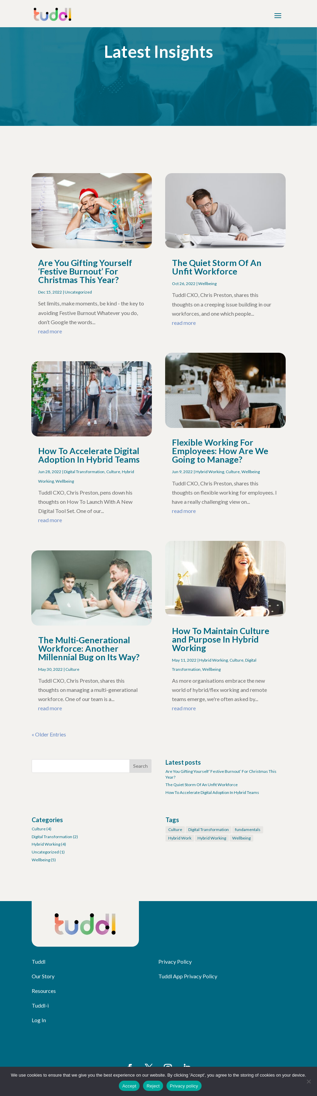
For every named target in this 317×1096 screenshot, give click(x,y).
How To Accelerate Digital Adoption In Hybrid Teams (89, 455)
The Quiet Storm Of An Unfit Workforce (216, 267)
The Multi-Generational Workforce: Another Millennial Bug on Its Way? (89, 648)
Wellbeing (65, 481)
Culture (113, 471)
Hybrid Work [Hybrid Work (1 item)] (179, 838)
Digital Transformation (84, 471)
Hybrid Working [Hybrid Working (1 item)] (211, 838)
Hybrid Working (209, 471)
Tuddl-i (40, 1005)
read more (50, 331)
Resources (44, 990)
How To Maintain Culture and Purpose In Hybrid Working (220, 639)
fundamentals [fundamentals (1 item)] (247, 829)
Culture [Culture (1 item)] (175, 829)
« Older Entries (49, 734)
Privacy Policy (175, 961)
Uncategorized (78, 292)
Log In (39, 1020)
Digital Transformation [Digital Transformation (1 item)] (208, 829)
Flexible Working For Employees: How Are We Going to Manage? (220, 450)
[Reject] (308, 1081)
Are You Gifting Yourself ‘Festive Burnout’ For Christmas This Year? (85, 271)
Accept (129, 1086)
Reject (152, 1086)
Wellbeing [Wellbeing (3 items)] (241, 838)
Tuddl (38, 961)
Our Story (43, 976)
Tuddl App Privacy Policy (187, 976)
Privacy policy (184, 1086)
